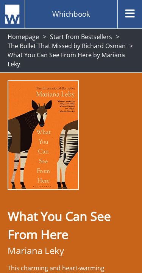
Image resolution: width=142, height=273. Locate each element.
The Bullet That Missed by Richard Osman (67, 46)
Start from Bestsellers (81, 37)
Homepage (23, 37)
